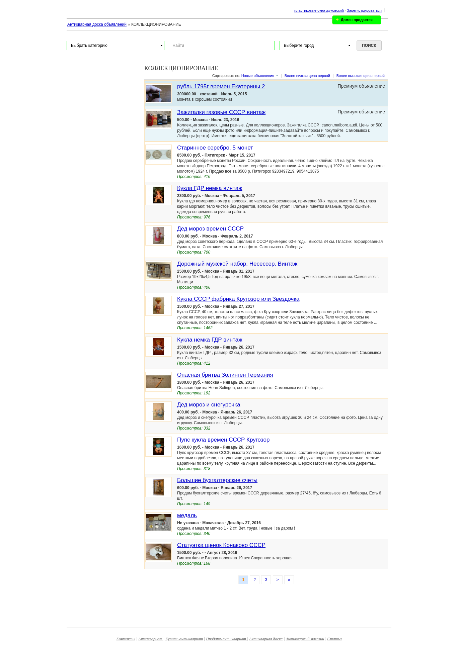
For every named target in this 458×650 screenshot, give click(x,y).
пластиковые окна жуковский (319, 10)
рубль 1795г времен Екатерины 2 (221, 86)
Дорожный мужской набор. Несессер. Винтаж (237, 264)
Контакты (125, 639)
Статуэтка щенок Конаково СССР (221, 545)
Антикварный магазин (305, 639)
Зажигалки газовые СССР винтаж (221, 112)
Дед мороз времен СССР (210, 228)
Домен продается (357, 20)
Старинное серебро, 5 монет (215, 148)
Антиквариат (150, 639)
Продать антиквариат (226, 639)
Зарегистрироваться (364, 10)
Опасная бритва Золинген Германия (225, 375)
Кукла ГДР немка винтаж (209, 188)
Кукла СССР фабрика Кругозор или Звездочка (238, 299)
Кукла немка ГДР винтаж (209, 340)
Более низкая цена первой (307, 76)
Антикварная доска (266, 639)
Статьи (334, 639)
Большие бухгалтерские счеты (217, 480)
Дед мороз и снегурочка (208, 404)
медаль (187, 515)
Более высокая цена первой (360, 76)
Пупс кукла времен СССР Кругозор (223, 440)
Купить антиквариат (184, 639)
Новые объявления (257, 76)
